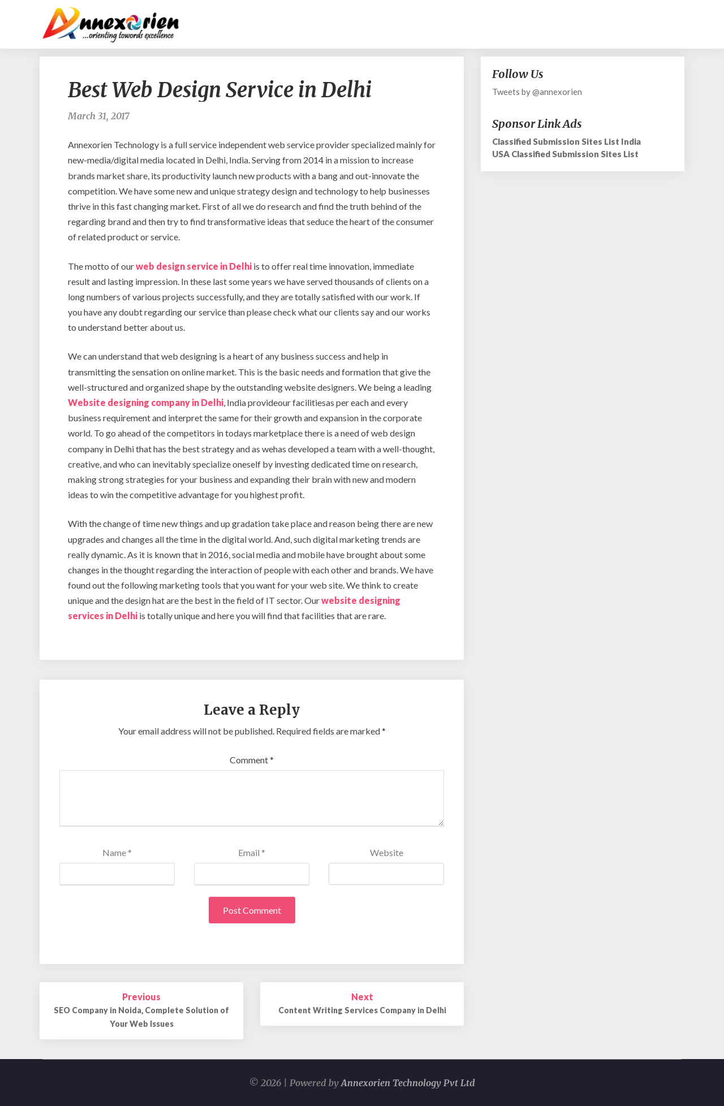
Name (117, 852)
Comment (252, 759)
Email (251, 852)
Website (386, 852)
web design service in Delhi (194, 266)
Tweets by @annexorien (537, 92)
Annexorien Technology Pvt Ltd (408, 1082)
